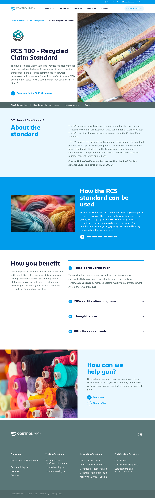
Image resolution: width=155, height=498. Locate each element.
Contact (88, 105)
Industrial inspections (91, 465)
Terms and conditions (18, 494)
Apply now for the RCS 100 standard (31, 93)
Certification (120, 461)
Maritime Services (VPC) (92, 477)
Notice (78, 8)
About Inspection (89, 461)
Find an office (96, 403)
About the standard (19, 105)
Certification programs (37, 21)
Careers (105, 8)
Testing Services (53, 461)
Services (64, 8)
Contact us (91, 8)
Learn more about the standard (98, 237)
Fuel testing (55, 467)
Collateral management (92, 473)
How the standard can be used (46, 105)
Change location (128, 2)
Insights (15, 471)
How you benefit (72, 105)
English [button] (140, 2)
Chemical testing (58, 463)
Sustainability (18, 467)
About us (49, 8)
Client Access (134, 9)
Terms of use (32, 494)
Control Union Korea (114, 2)
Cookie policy (44, 494)
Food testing (55, 471)
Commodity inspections (92, 469)
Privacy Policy (57, 494)
